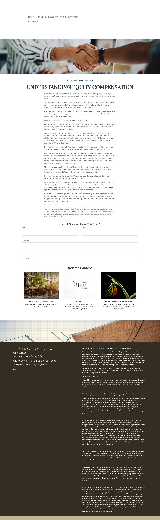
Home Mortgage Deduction (41, 301)
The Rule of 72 (80, 301)
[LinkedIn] (14, 368)
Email (84, 228)
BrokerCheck (126, 348)
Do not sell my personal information (96, 373)
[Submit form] (27, 259)
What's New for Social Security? (119, 301)
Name (24, 228)
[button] (42, 17)
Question (25, 241)
